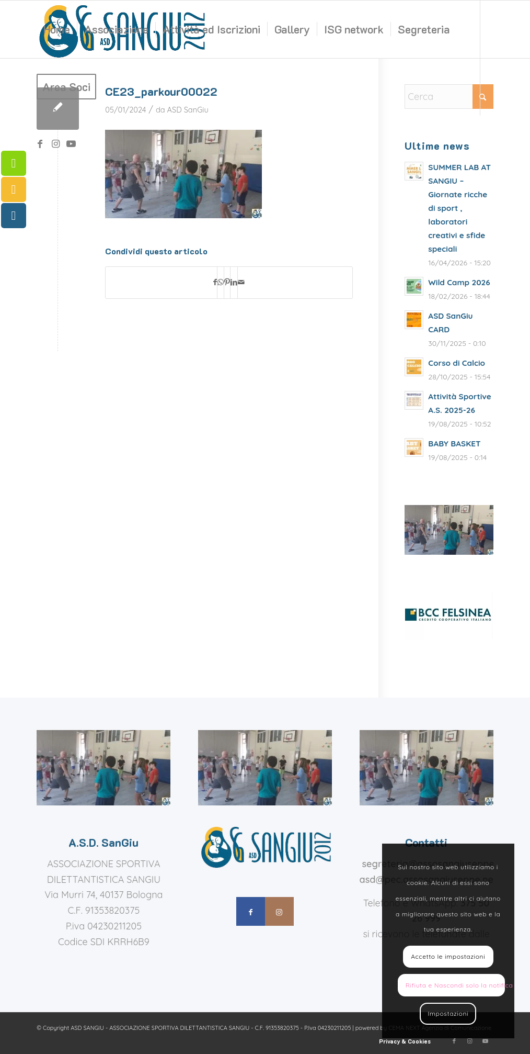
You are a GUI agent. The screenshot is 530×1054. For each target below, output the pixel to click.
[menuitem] (57, 29)
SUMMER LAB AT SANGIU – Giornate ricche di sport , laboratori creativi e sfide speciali (459, 208)
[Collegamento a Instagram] (55, 144)
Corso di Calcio (456, 363)
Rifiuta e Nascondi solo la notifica (455, 985)
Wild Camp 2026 (459, 282)
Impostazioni (448, 1013)
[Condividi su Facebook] (215, 282)
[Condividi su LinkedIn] (234, 282)
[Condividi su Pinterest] (227, 282)
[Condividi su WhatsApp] (220, 282)
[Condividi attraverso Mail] (241, 282)
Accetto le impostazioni (448, 956)
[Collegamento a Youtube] (71, 144)
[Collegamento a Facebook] (40, 144)
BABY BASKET (454, 443)
